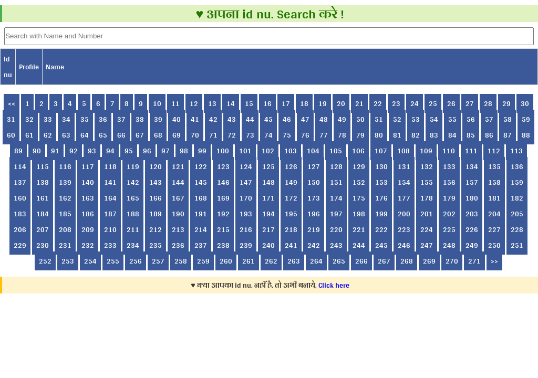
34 (66, 119)
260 (226, 261)
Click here (333, 285)
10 (157, 103)
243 (336, 245)
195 (291, 213)
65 (103, 135)
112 (494, 151)
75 (287, 135)
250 (494, 245)
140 (87, 182)
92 (73, 151)
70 (195, 135)
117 (87, 166)
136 (517, 166)
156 (449, 182)
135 (494, 166)
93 (92, 151)
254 (90, 261)
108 (403, 151)
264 (316, 261)
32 (29, 119)
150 (313, 182)
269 (429, 261)
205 (517, 213)
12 (194, 103)
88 (526, 135)
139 (65, 182)
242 (313, 245)
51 (379, 119)
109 (426, 151)
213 (178, 229)
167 (178, 198)
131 (404, 166)
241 (291, 245)
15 (249, 103)
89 (18, 151)
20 (341, 103)
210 (110, 229)
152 (359, 182)
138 (42, 182)
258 (180, 261)
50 (360, 119)
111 (471, 151)
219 (313, 229)
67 (140, 135)
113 (516, 151)
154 (404, 182)
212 (155, 229)
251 (517, 245)
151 (336, 182)
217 (268, 229)
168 (200, 198)
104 (313, 151)
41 (195, 119)
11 (175, 103)
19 (322, 103)
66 (121, 135)
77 (323, 135)
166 (155, 198)
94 (110, 151)
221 (359, 229)
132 (426, 166)
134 (471, 166)
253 (67, 261)
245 (381, 245)
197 (336, 213)
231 (65, 245)
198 (359, 213)
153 (381, 182)
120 (155, 166)
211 (133, 229)
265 (339, 261)
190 (178, 213)
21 (359, 103)
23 (396, 103)
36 (103, 119)
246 (404, 245)
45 (268, 119)
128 (336, 166)
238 (223, 245)
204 (494, 213)
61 (29, 135)
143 (155, 182)
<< (11, 103)
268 (406, 261)
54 (434, 119)
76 (305, 135)
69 (176, 135)
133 (449, 166)
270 (452, 261)
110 (448, 151)
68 (158, 135)
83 (434, 135)
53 (415, 119)
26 (451, 103)
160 (20, 198)
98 (184, 151)
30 (525, 103)
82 (415, 135)
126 (291, 166)
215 (223, 229)
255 (113, 261)
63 (66, 135)
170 (246, 198)
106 (358, 151)
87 (507, 135)
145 (200, 182)
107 (381, 151)
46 (287, 119)
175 (359, 198)
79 (360, 135)
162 (65, 198)
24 (414, 103)
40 (176, 119)
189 (155, 213)
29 (506, 103)
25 (433, 103)
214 (200, 229)
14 (230, 103)
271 (474, 261)
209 (87, 229)
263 (293, 261)
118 (110, 166)
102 (268, 151)
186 (87, 213)
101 (245, 151)
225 (449, 229)
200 (404, 213)
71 (213, 135)
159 (517, 182)
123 (223, 166)
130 (381, 166)
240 (268, 245)
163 (87, 198)
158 (494, 182)
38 (140, 119)
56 (471, 119)
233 (110, 245)
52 (397, 119)
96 (147, 151)
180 (471, 198)
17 (286, 103)
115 (42, 166)
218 (291, 229)
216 (246, 229)
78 (342, 135)
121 (178, 166)
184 (42, 213)
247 (426, 245)
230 (42, 245)
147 (246, 182)
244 (359, 245)
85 (471, 135)
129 (359, 166)
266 (361, 261)
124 (246, 166)
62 (48, 135)
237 (200, 245)
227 (494, 229)
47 (305, 119)
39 (158, 119)
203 (471, 213)
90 (37, 151)
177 (404, 198)
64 (84, 135)
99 (202, 151)
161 (42, 198)
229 (20, 245)
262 (271, 261)
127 (313, 166)
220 (336, 229)
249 (471, 245)
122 (200, 166)
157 (471, 182)
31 (11, 119)
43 (231, 119)
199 (381, 213)
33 (48, 119)
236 (178, 245)
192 (223, 213)
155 (426, 182)
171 (268, 198)
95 (129, 151)
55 (452, 119)
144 (178, 182)
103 (290, 151)
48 (323, 119)
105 (335, 151)
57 (489, 119)
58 (507, 119)
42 (213, 119)
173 (313, 198)
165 (133, 198)
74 (268, 135)
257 (158, 261)
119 (133, 166)
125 (268, 166)
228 (517, 229)
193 (246, 213)
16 (267, 103)
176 (381, 198)
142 (133, 182)
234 (133, 245)
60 (11, 135)
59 (526, 119)
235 (155, 245)
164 (110, 198)
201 (426, 213)
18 (304, 103)
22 (378, 103)
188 (133, 213)
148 (268, 182)
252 (45, 261)
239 (246, 245)
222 (381, 229)
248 (449, 245)
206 (20, 229)
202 (449, 213)
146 (223, 182)
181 (494, 198)
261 (248, 261)
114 (20, 166)
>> (494, 261)
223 (404, 229)
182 (517, 198)
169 (223, 198)
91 (55, 151)
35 (84, 119)
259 (203, 261)
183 (20, 213)
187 (110, 213)
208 (65, 229)
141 (110, 182)
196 (313, 213)
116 (65, 166)
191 (200, 213)
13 (212, 103)
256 (135, 261)
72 (231, 135)
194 (268, 213)
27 (469, 103)
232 (87, 245)
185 (65, 213)
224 (426, 229)
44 (250, 119)
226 (471, 229)
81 (397, 135)
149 (291, 182)
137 (20, 182)
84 (452, 135)
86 (489, 135)
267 (384, 261)
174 (336, 198)
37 (121, 119)
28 (488, 103)
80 (379, 135)
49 (342, 119)
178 (426, 198)
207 (42, 229)
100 (222, 151)
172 (291, 198)
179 (449, 198)
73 (250, 135)
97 (165, 151)
